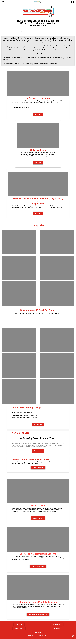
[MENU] (3, 2)
